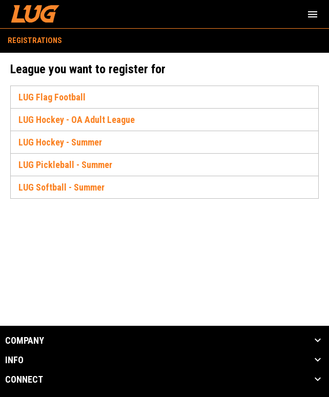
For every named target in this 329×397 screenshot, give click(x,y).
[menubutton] (312, 14)
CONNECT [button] (24, 379)
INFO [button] (14, 360)
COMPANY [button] (24, 340)
